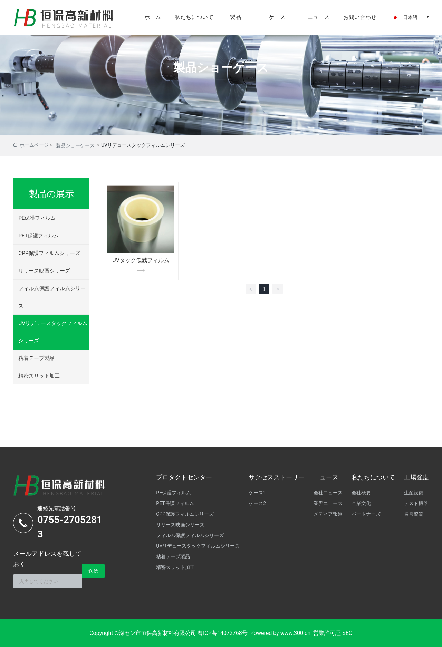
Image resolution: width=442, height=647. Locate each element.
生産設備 (413, 492)
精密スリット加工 (39, 376)
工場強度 (416, 477)
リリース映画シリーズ (44, 271)
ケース (277, 17)
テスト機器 (416, 503)
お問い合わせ (359, 17)
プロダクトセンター (184, 477)
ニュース (318, 17)
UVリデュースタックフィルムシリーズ (52, 332)
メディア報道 (328, 514)
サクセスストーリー (277, 477)
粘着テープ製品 (36, 358)
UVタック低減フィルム (140, 260)
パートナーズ (366, 514)
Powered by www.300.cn (280, 633)
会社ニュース (328, 492)
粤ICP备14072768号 (223, 633)
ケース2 (257, 503)
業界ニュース (328, 503)
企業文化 (361, 503)
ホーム (152, 17)
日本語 (410, 17)
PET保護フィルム (38, 235)
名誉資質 (413, 514)
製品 (235, 17)
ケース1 (257, 492)
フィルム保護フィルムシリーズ (52, 297)
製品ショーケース (221, 67)
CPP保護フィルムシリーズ (49, 253)
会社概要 (361, 492)
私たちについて (194, 17)
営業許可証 (327, 633)
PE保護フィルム (37, 218)
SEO (347, 633)
